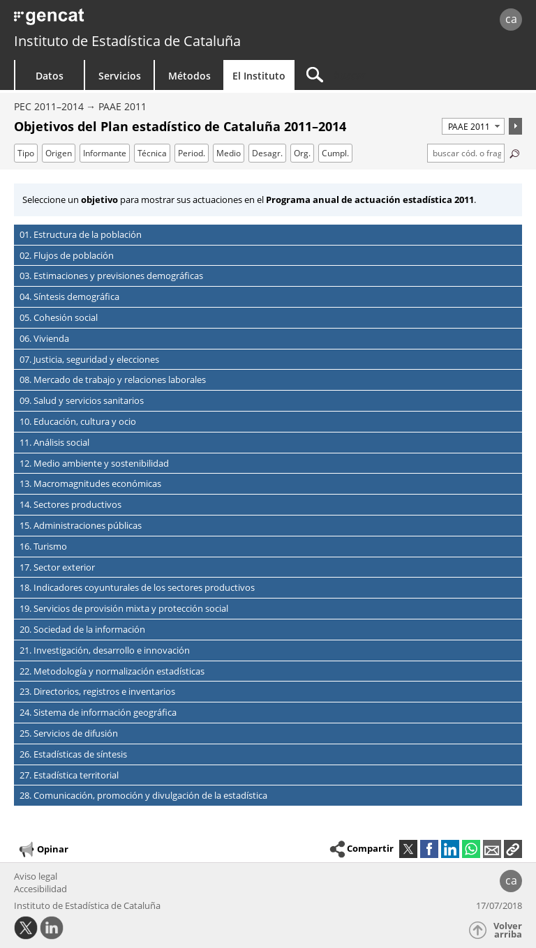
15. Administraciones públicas (81, 525)
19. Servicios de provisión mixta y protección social (124, 608)
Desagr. (267, 153)
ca (511, 19)
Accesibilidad (40, 888)
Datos (50, 75)
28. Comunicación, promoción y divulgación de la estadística (143, 795)
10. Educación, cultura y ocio (78, 421)
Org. (302, 153)
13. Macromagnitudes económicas (90, 483)
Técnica (152, 153)
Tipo (25, 153)
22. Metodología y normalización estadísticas (112, 671)
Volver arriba (507, 930)
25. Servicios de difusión (69, 733)
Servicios (119, 75)
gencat (115, 20)
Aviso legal (35, 876)
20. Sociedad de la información (82, 629)
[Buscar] (382, 75)
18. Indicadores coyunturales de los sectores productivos (137, 587)
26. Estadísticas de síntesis (73, 754)
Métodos (189, 75)
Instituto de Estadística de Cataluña (127, 40)
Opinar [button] (42, 850)
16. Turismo (43, 546)
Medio (228, 153)
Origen (58, 153)
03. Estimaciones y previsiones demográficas (111, 275)
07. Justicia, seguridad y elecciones (89, 359)
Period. (191, 153)
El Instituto (258, 75)
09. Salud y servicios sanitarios (82, 400)
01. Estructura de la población (81, 234)
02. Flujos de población (67, 255)
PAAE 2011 (122, 106)
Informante (104, 153)
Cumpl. (335, 153)
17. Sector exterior (57, 567)
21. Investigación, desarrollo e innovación (105, 650)
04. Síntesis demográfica (69, 296)
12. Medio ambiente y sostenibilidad (94, 463)
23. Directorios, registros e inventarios (97, 691)
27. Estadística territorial (69, 775)
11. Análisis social (54, 442)
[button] (513, 849)
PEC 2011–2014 (49, 106)
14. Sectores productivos (70, 504)
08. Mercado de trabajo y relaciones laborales (113, 379)
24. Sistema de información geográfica (98, 712)
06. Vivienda (44, 338)
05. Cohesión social (59, 317)
